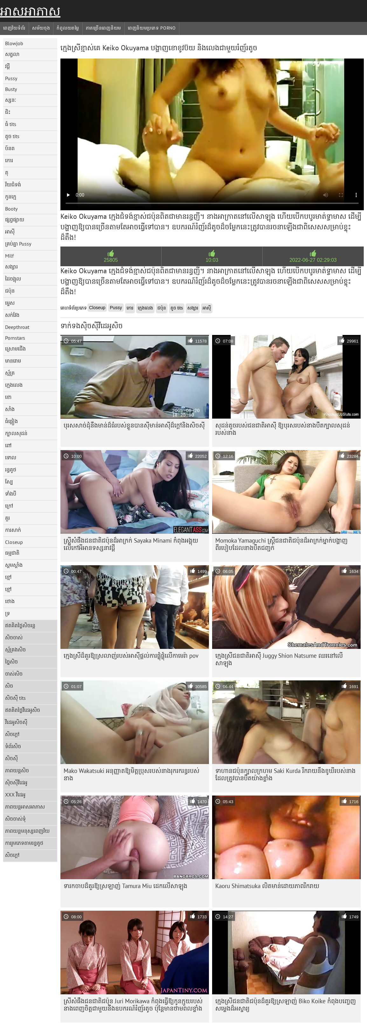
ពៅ (8, 445)
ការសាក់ (13, 530)
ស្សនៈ (10, 100)
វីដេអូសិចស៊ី (16, 722)
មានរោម (13, 361)
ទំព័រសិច (13, 746)
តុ (6, 172)
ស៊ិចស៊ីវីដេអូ (16, 782)
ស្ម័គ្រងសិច (15, 649)
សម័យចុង (41, 28)
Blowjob (14, 43)
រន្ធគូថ (10, 469)
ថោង (10, 601)
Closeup (14, 542)
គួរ (7, 518)
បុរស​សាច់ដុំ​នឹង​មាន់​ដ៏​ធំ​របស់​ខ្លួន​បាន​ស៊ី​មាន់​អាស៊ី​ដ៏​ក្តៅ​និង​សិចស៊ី (134, 425)
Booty (11, 208)
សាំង (10, 409)
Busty (11, 89)
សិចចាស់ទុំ (15, 819)
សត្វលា (12, 54)
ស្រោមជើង (15, 348)
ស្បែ (9, 481)
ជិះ (7, 112)
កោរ (9, 160)
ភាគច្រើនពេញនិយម (103, 28)
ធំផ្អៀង (11, 421)
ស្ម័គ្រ (10, 373)
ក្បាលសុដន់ (16, 433)
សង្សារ (11, 266)
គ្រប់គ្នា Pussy (18, 243)
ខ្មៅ (8, 577)
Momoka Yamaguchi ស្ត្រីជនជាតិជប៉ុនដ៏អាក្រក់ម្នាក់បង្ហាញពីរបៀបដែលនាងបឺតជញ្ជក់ (281, 544)
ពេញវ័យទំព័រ (14, 28)
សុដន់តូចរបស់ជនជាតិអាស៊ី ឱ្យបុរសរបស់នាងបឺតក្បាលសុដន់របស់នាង (282, 428)
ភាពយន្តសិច (17, 770)
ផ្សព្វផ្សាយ (14, 219)
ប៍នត (10, 148)
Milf (9, 256)
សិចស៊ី (11, 758)
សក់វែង (12, 315)
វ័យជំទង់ (13, 184)
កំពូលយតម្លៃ (68, 28)
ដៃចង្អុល (13, 278)
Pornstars (15, 338)
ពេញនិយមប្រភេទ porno (152, 28)
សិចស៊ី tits (15, 698)
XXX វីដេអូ (15, 794)
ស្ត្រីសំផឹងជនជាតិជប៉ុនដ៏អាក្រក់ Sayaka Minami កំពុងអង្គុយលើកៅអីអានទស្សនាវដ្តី (131, 544)
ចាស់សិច (14, 674)
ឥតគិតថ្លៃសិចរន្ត (20, 625)
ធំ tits (10, 124)
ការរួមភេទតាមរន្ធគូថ (24, 843)
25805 (111, 260)
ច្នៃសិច (11, 661)
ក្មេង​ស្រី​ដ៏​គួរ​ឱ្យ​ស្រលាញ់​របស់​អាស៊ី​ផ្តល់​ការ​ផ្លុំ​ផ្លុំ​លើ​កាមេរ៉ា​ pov (131, 655)
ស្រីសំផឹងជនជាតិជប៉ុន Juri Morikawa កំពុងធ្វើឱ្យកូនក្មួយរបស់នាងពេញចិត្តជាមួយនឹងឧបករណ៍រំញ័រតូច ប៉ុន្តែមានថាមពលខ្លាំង (133, 1004)
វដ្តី (7, 66)
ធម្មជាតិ (12, 553)
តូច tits (12, 136)
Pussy (11, 78)
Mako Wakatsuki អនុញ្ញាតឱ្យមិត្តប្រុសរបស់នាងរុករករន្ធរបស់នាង (131, 774)
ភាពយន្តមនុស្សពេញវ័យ (27, 831)
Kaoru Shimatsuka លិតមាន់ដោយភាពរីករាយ (267, 886)
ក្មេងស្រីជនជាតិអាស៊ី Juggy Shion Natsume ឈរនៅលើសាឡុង (279, 659)
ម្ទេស (10, 303)
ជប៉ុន (10, 291)
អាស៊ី (10, 231)
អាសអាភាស (30, 11)
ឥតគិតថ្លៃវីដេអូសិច (22, 710)
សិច (9, 686)
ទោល (10, 457)
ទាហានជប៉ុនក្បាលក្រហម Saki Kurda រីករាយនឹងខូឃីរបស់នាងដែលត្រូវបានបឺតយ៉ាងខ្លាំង (285, 774)
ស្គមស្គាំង (14, 565)
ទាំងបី (10, 493)
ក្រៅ (9, 506)
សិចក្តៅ (12, 734)
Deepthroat (17, 327)
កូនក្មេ (10, 196)
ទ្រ (7, 613)
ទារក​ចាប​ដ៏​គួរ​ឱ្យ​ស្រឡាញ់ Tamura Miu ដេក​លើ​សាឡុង (125, 886)
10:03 (211, 260)
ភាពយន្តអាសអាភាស (25, 806)
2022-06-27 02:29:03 (313, 260)
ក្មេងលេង (14, 385)
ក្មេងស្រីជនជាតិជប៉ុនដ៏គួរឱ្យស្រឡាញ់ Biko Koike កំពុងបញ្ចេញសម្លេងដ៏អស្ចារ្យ (285, 1004)
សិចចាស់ (14, 637)
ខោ (8, 397)
